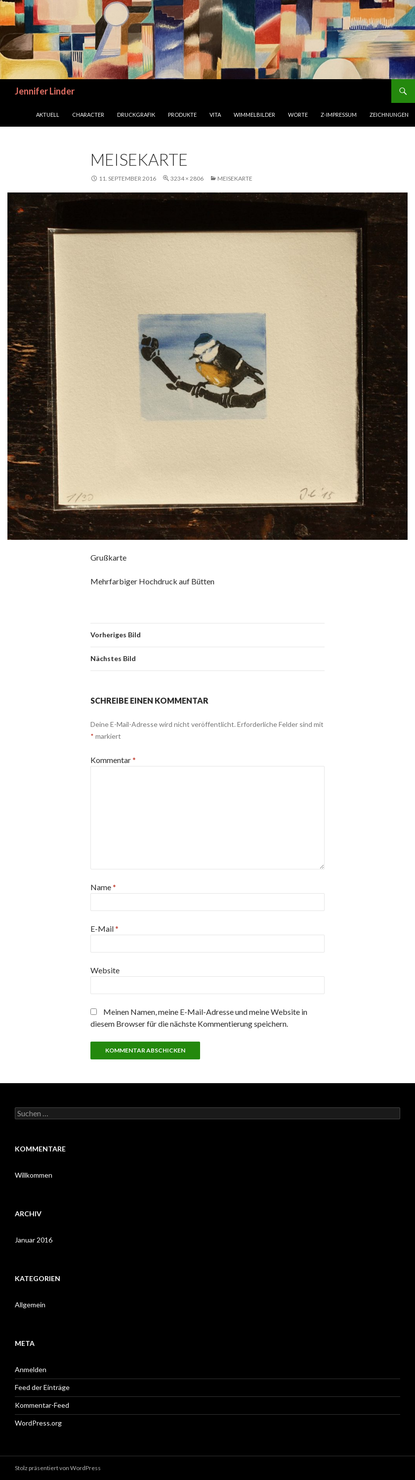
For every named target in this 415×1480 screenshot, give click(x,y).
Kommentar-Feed (42, 1405)
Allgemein (30, 1304)
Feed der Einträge (42, 1387)
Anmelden (30, 1369)
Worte (298, 114)
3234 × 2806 (187, 178)
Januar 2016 (33, 1240)
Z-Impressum (339, 114)
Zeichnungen (389, 114)
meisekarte (234, 178)
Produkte (182, 114)
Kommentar (113, 759)
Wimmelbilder (254, 114)
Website (105, 970)
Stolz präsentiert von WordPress (58, 1468)
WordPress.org (38, 1423)
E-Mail (104, 928)
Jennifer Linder (45, 91)
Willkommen (33, 1175)
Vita (215, 114)
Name (103, 887)
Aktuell (47, 114)
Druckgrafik (136, 114)
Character (88, 114)
